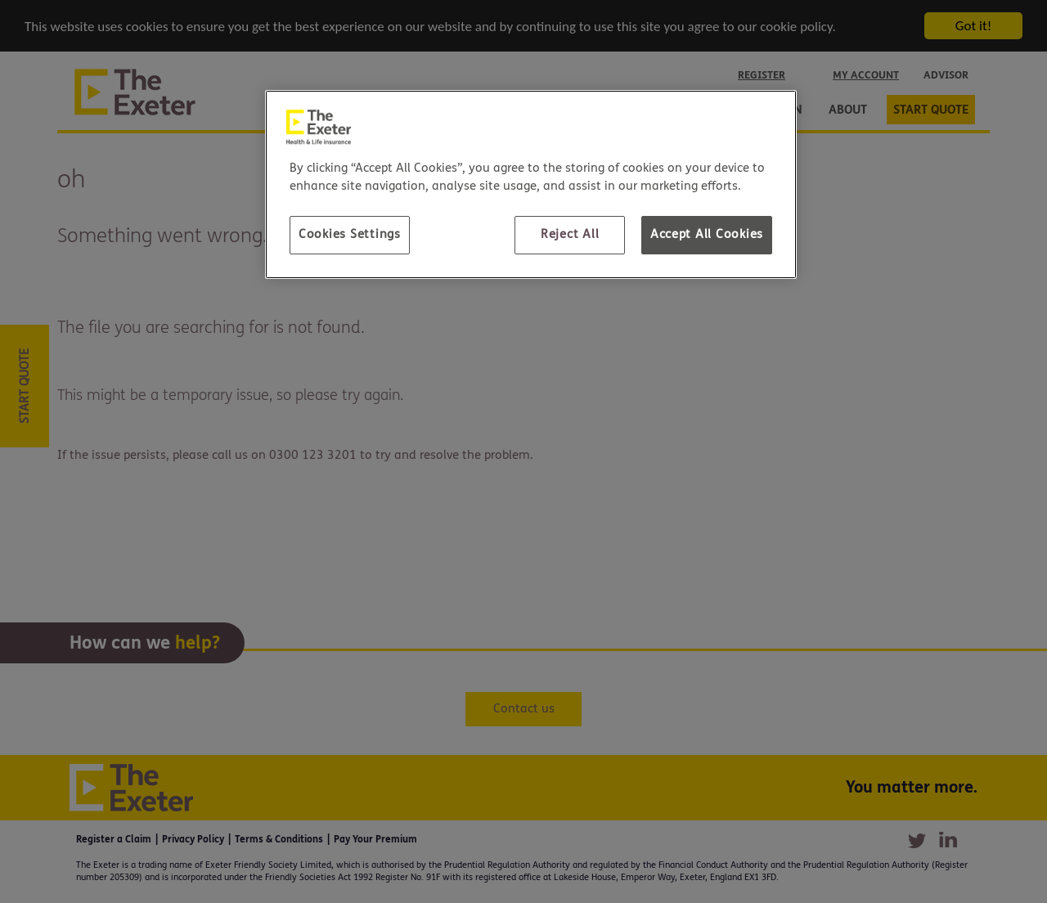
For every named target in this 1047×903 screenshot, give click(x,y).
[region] (531, 184)
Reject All (570, 234)
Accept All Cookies (706, 234)
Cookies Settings (350, 234)
